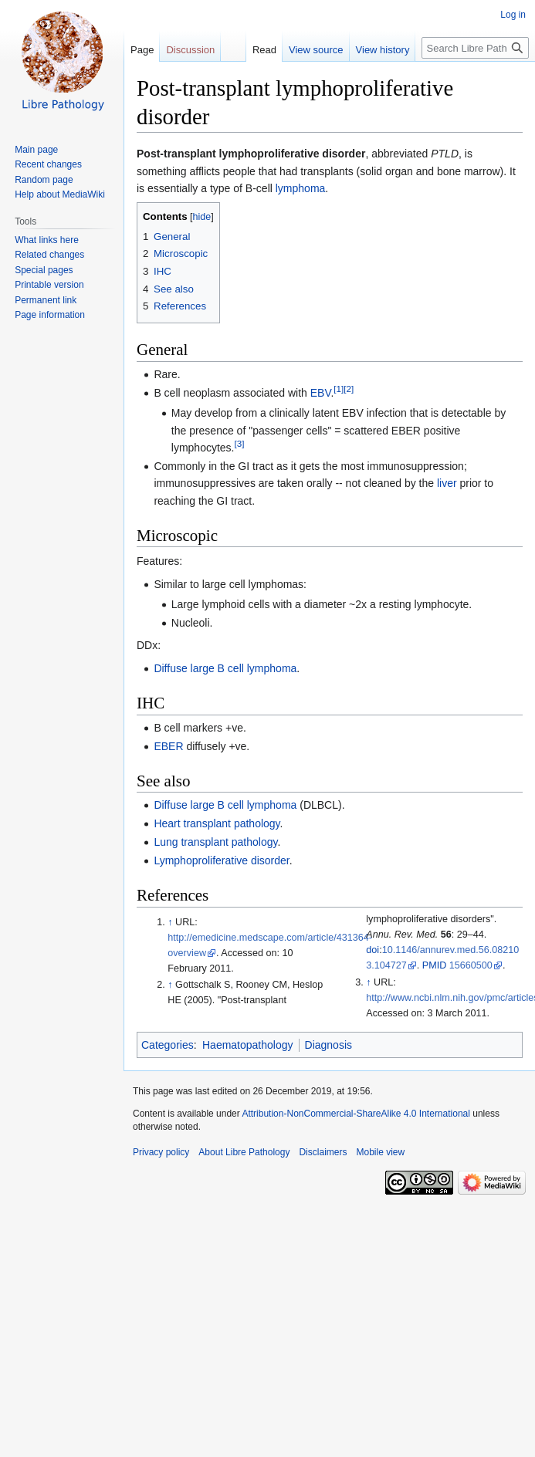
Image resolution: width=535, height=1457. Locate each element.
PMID (434, 965)
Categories (167, 1045)
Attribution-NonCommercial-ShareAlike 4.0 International (355, 1113)
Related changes (49, 254)
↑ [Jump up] (170, 922)
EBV (320, 393)
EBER (168, 746)
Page (142, 50)
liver (447, 483)
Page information (50, 314)
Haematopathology (247, 1045)
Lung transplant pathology (215, 842)
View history (374, 50)
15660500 (471, 965)
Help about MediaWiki (60, 194)
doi (372, 950)
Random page (44, 179)
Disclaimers (323, 1152)
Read (255, 50)
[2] (349, 389)
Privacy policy (161, 1152)
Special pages (44, 270)
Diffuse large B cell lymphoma (225, 668)
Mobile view (380, 1152)
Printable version (49, 284)
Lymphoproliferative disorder (221, 860)
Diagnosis (328, 1045)
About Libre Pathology (244, 1152)
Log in (513, 14)
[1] (339, 389)
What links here (47, 240)
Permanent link (45, 300)
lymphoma (301, 188)
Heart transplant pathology (216, 823)
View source (306, 50)
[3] (239, 443)
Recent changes (48, 164)
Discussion (190, 50)
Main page (36, 149)
